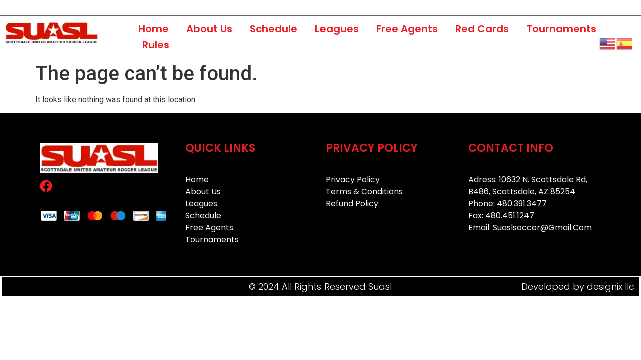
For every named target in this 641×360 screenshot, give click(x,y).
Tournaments (561, 29)
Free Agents (407, 29)
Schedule (273, 29)
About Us (209, 29)
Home (153, 29)
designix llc (610, 286)
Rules (155, 45)
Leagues (337, 29)
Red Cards (482, 29)
